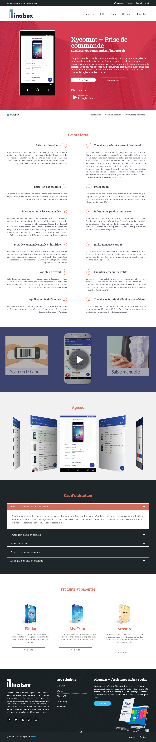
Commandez (113, 80)
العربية (147, 3)
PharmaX (61, 696)
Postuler (141, 14)
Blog (113, 14)
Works (60, 691)
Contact (126, 14)
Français (129, 3)
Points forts (95, 114)
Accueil (132, 737)
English (139, 3)
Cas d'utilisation (113, 114)
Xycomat (61, 707)
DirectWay (62, 701)
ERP (102, 14)
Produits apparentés (135, 114)
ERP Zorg (61, 686)
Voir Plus (83, 80)
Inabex (33, 737)
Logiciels (89, 14)
